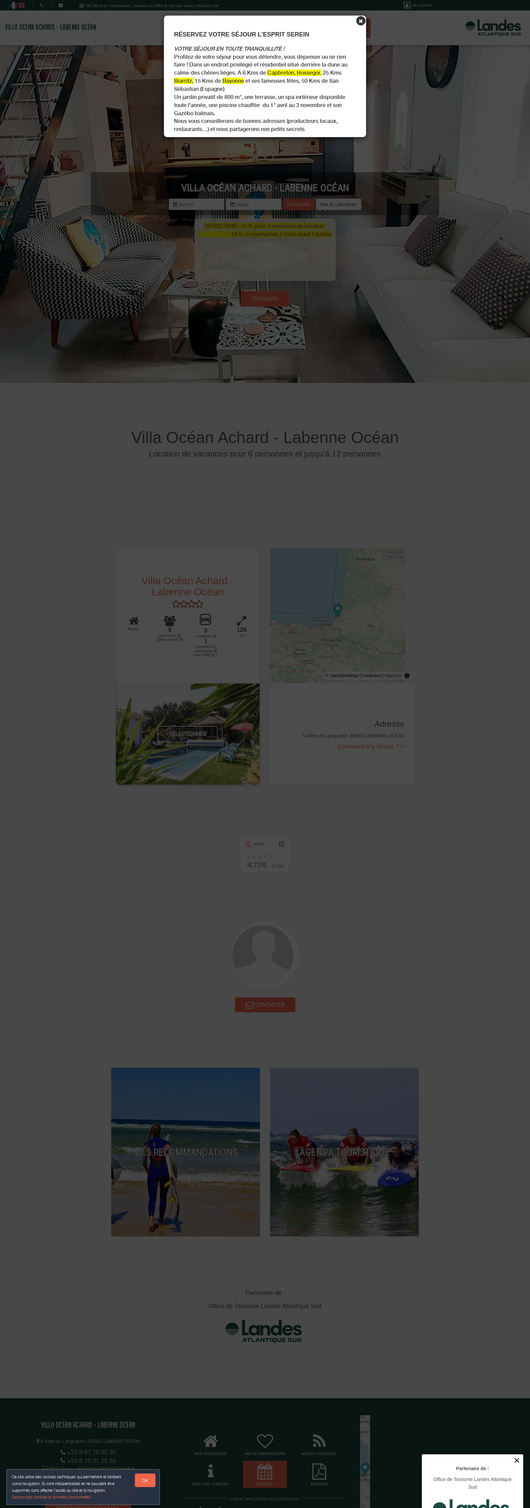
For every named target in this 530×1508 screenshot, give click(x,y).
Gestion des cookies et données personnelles (51, 1496)
